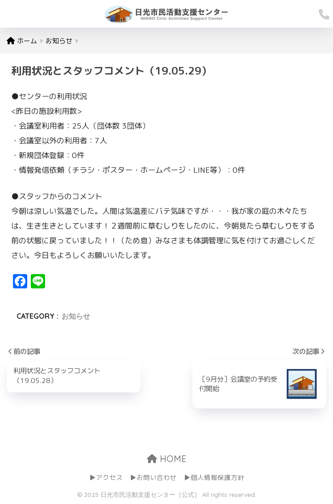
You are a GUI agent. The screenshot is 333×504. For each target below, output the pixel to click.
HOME (167, 458)
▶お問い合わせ (153, 477)
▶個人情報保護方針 (214, 477)
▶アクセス (106, 477)
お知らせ (76, 316)
